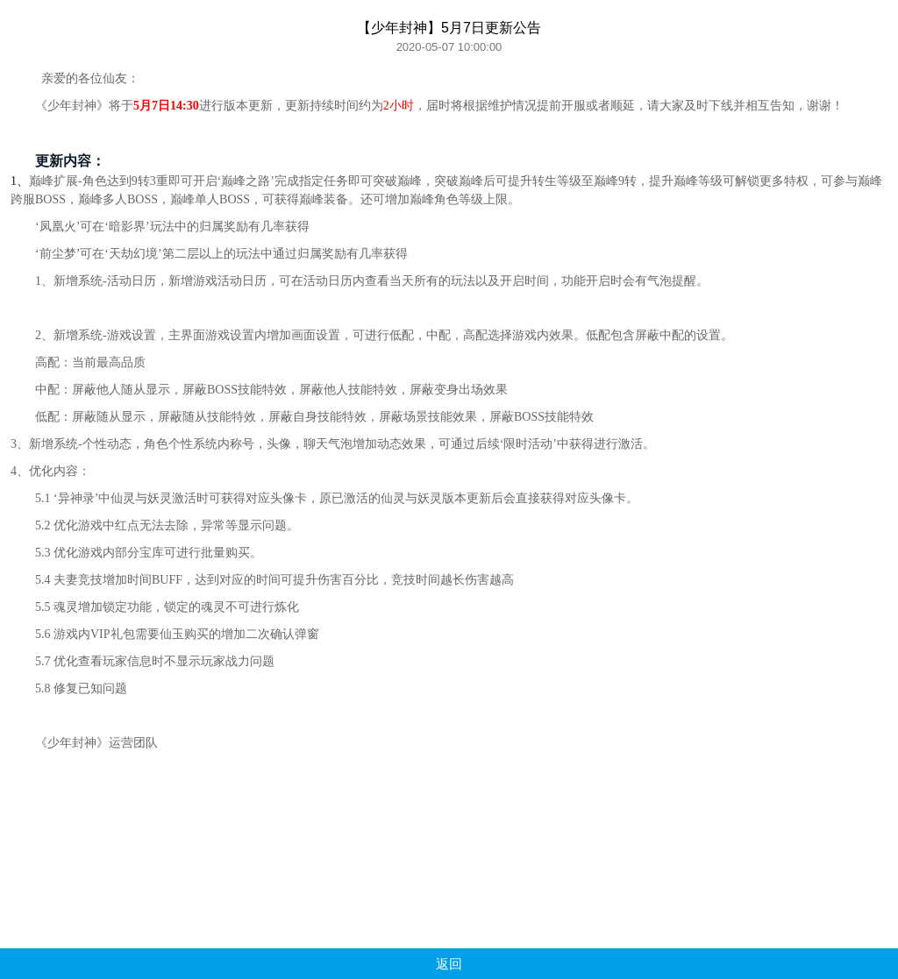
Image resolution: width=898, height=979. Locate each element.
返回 (449, 963)
